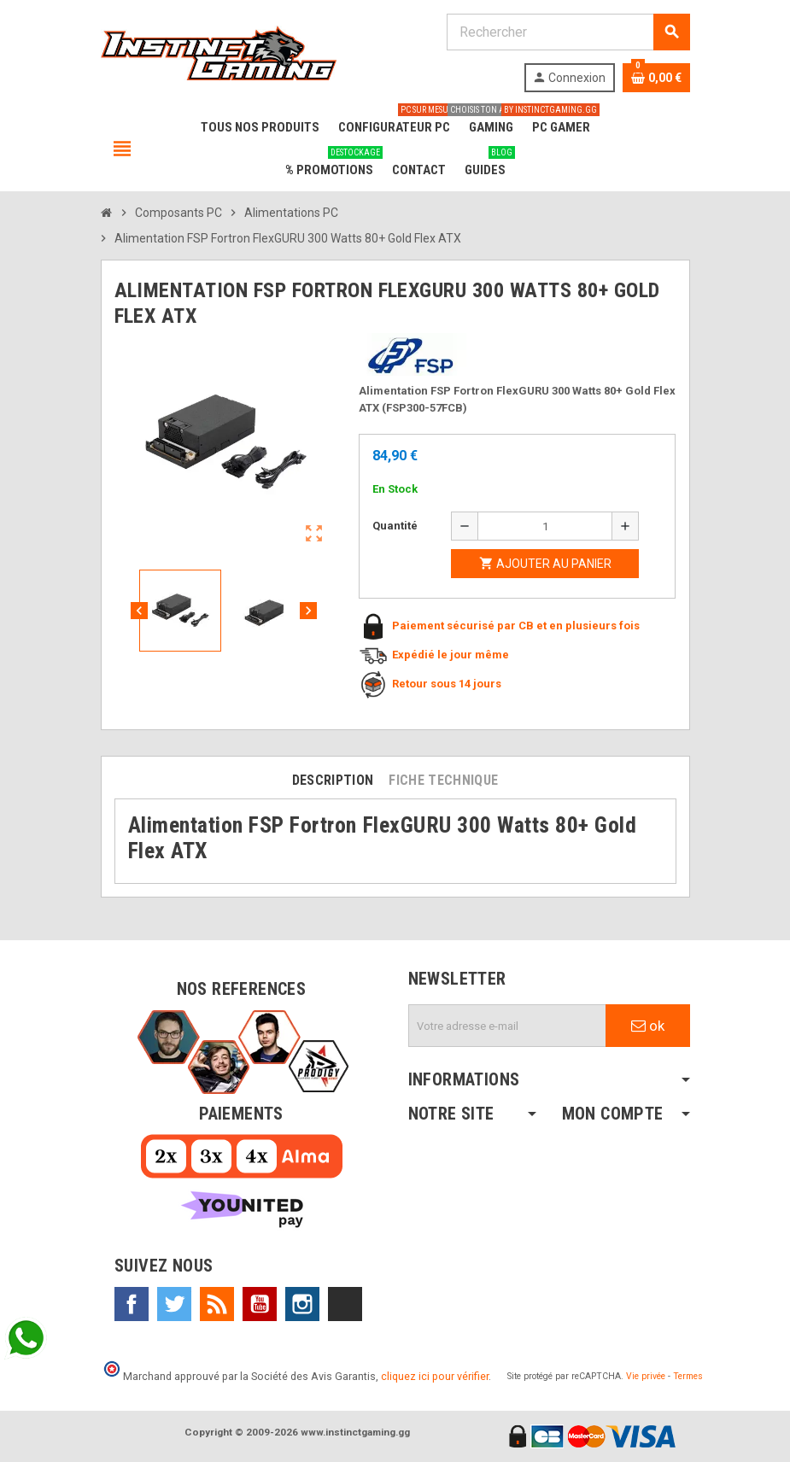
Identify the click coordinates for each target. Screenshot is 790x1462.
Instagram (302, 1304)
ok (647, 1025)
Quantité (395, 525)
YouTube (260, 1304)
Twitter (174, 1304)
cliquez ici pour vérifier (435, 1376)
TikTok (345, 1304)
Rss (217, 1304)
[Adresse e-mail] (507, 1025)
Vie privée (645, 1376)
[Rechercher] (568, 32)
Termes (688, 1376)
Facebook (131, 1304)
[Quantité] (544, 526)
